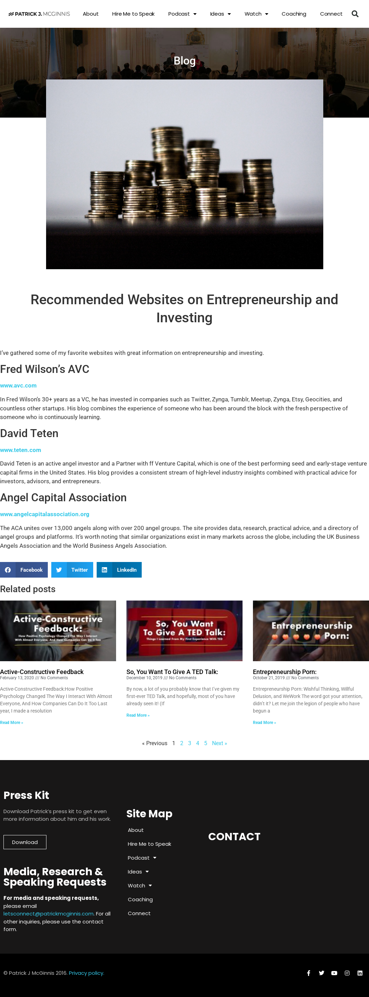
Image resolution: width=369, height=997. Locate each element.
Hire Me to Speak (133, 13)
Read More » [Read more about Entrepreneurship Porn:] (264, 722)
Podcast (182, 14)
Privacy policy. (86, 973)
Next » (219, 743)
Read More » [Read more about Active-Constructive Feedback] (11, 722)
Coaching (294, 13)
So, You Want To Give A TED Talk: (172, 671)
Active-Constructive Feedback (42, 671)
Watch (256, 14)
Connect (331, 13)
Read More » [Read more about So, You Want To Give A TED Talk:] (138, 715)
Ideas (220, 14)
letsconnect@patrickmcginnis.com (48, 913)
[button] (355, 14)
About (90, 13)
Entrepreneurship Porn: (285, 671)
